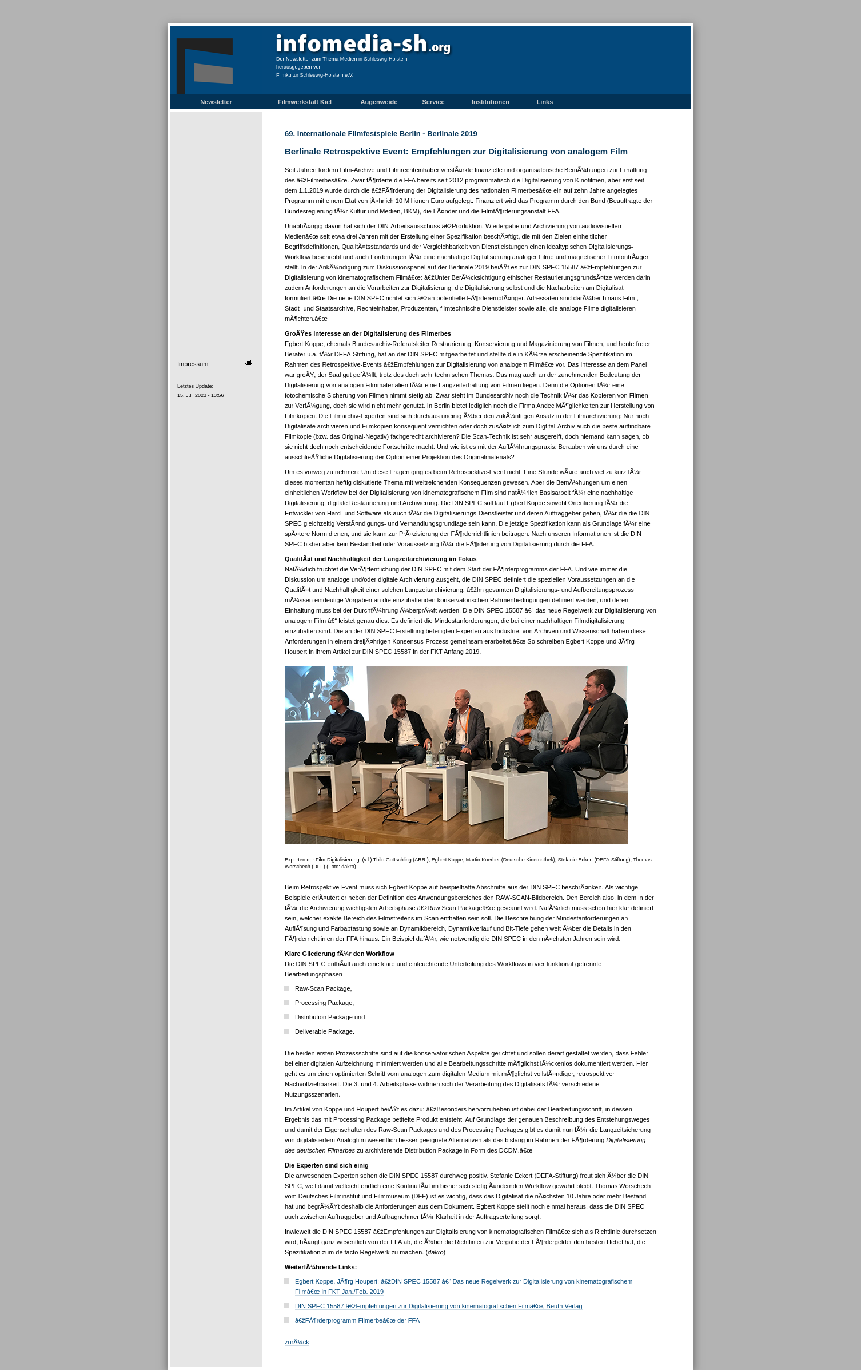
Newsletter (216, 101)
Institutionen (490, 101)
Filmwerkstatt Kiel (305, 101)
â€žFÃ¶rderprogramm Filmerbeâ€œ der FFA (357, 1320)
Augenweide (379, 101)
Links (545, 101)
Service (433, 101)
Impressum (192, 363)
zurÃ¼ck (297, 1342)
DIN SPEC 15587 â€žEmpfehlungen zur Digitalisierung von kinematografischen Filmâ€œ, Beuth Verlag (439, 1306)
